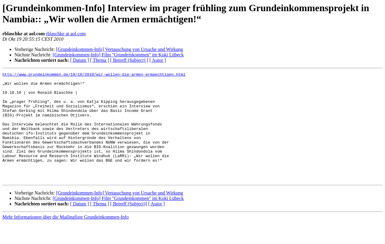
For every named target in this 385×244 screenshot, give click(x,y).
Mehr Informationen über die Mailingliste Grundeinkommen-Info (65, 238)
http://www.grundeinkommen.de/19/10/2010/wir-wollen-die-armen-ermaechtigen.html (93, 75)
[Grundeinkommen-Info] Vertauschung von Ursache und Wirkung (119, 49)
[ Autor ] (157, 60)
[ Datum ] (79, 60)
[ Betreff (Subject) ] (129, 60)
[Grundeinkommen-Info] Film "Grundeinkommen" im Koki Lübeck (118, 54)
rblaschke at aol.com (66, 33)
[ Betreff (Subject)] (128, 225)
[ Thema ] (99, 60)
